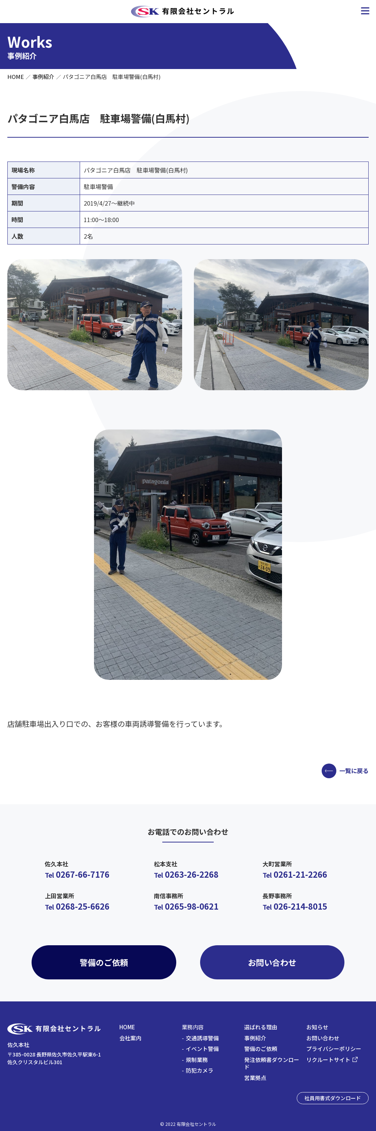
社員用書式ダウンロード (332, 1098)
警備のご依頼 (104, 962)
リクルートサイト (328, 1059)
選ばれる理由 (260, 1027)
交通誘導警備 (202, 1038)
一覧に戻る (354, 770)
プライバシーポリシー (333, 1048)
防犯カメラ (199, 1070)
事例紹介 (43, 76)
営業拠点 (255, 1077)
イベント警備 (202, 1048)
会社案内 (130, 1038)
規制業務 (197, 1059)
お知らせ (317, 1027)
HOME (15, 76)
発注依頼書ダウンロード (271, 1063)
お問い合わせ (272, 962)
